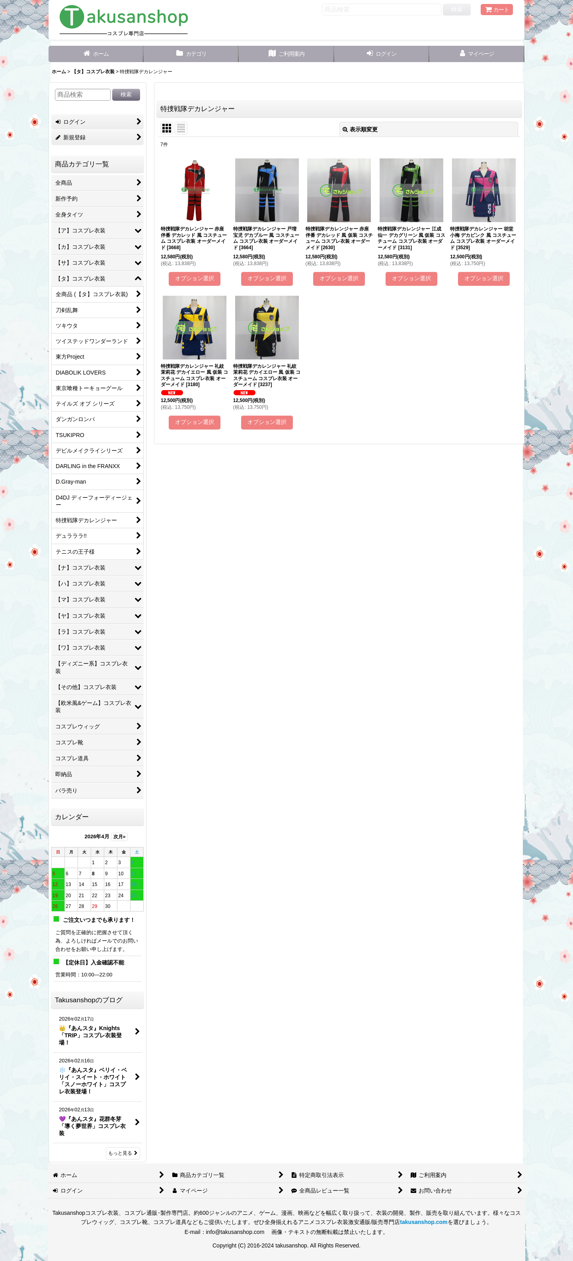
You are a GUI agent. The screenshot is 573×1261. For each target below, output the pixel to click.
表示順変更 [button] (360, 129)
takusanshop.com (423, 1222)
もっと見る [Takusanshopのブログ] (123, 1153)
